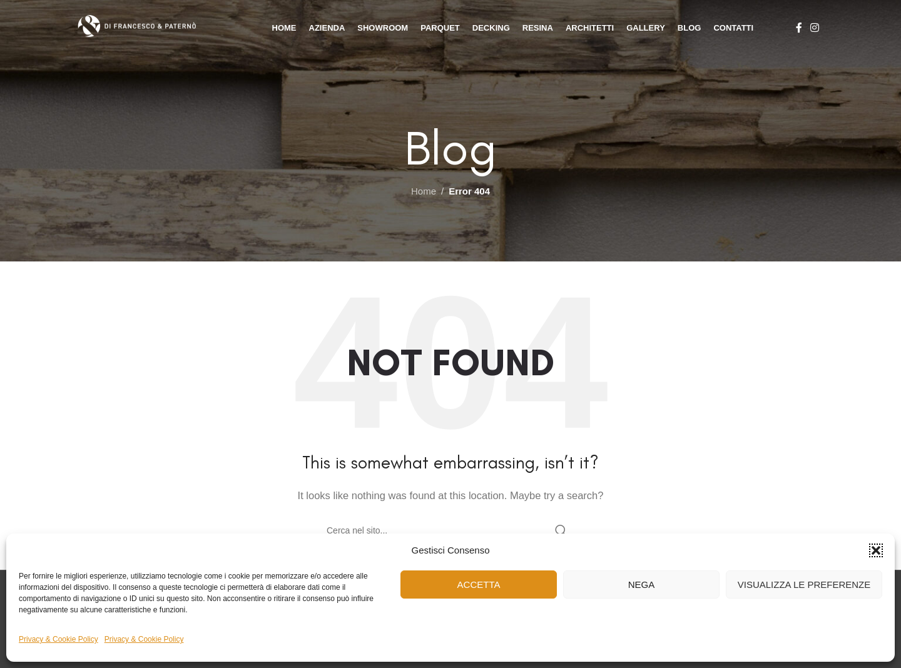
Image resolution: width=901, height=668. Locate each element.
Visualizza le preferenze (804, 584)
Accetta (479, 584)
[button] (876, 550)
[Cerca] (450, 530)
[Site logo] (156, 27)
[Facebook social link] (799, 28)
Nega (641, 584)
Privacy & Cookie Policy (58, 639)
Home (423, 191)
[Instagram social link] (815, 28)
